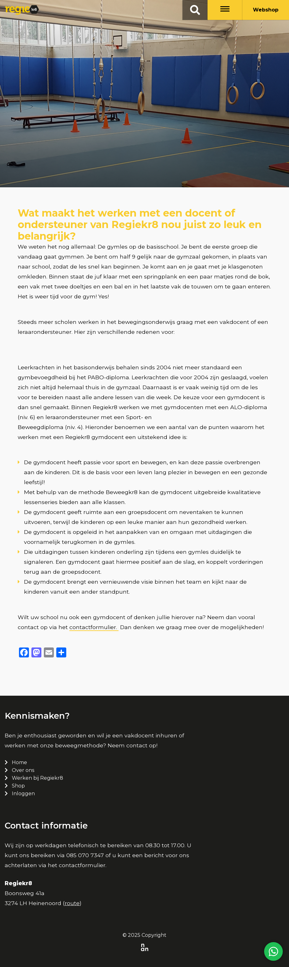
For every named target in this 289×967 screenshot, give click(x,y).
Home (19, 762)
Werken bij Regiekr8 (37, 778)
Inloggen (23, 793)
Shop (18, 786)
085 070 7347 (85, 855)
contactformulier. (94, 627)
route (72, 903)
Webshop (265, 10)
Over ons (23, 770)
